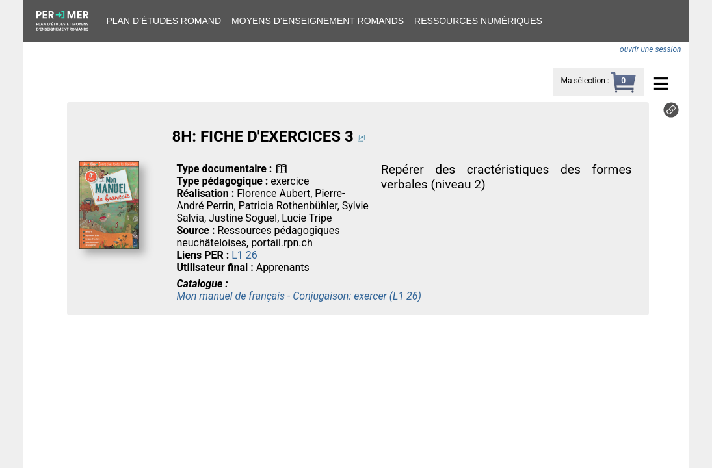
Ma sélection (582, 80)
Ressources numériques (478, 21)
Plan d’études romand (164, 21)
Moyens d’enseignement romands (317, 21)
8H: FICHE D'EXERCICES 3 (262, 136)
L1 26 (244, 255)
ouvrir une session (650, 49)
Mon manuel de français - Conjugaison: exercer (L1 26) (298, 296)
